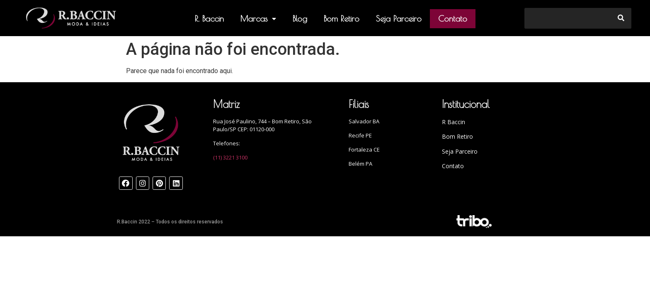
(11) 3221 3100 (230, 157)
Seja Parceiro (399, 18)
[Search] (621, 18)
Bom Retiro (341, 18)
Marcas (258, 18)
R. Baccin (209, 18)
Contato (452, 18)
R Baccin (453, 122)
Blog (300, 18)
